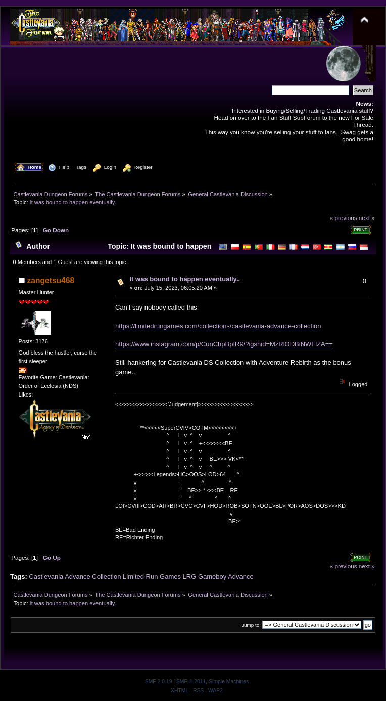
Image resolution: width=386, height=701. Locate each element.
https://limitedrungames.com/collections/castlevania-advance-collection (218, 326)
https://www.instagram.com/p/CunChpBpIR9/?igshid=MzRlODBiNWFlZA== (224, 344)
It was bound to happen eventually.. (185, 279)
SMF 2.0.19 (158, 681)
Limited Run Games (152, 576)
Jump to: (251, 625)
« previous (343, 217)
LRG (190, 576)
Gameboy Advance (226, 576)
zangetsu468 (51, 280)
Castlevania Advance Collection (75, 576)
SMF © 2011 (191, 681)
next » (367, 217)
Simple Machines (229, 681)
